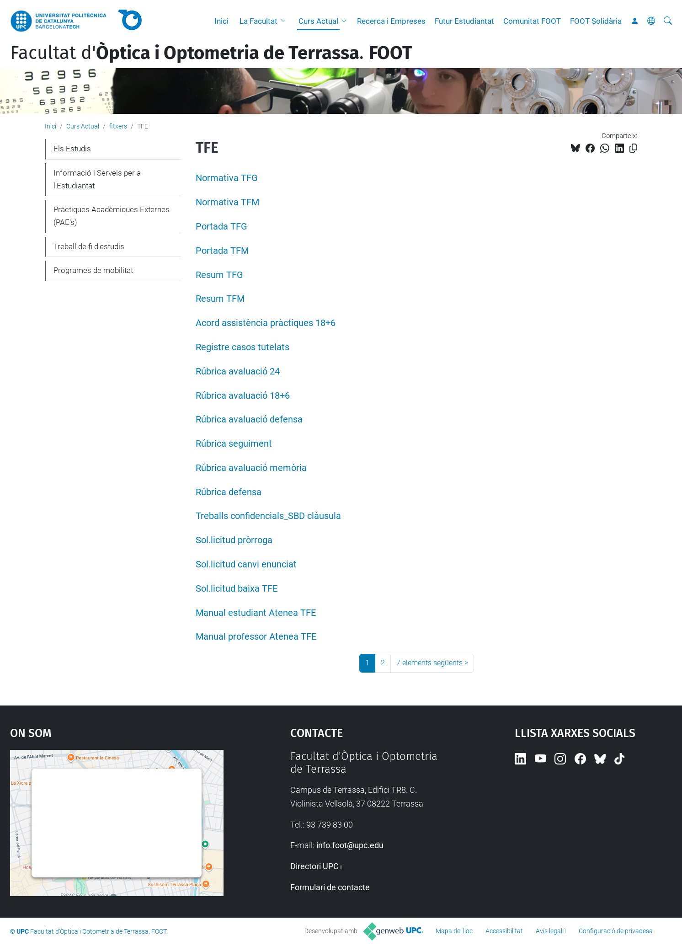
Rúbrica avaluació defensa (249, 419)
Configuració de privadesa (616, 931)
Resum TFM (220, 299)
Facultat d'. (211, 53)
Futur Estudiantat (464, 21)
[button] (285, 21)
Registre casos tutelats (242, 347)
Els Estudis (72, 148)
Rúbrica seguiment (234, 443)
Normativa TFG (227, 178)
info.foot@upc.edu (350, 845)
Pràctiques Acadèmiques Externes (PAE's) (111, 216)
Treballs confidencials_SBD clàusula (268, 516)
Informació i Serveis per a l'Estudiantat (97, 179)
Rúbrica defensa (228, 492)
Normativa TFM (227, 202)
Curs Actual (318, 21)
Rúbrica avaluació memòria (251, 468)
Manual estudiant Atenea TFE (256, 613)
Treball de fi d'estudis (88, 246)
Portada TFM (222, 251)
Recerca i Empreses (391, 21)
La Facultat (258, 21)
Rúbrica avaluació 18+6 (243, 395)
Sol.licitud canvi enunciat (246, 564)
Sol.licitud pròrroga (234, 540)
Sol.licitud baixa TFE (236, 588)
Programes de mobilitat (93, 270)
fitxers (118, 126)
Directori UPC (314, 866)
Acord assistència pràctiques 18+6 (266, 323)
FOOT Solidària (596, 21)
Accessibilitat (504, 931)
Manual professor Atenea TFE (256, 636)
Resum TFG (219, 275)
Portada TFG (221, 226)
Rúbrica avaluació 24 (238, 371)
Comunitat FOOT (532, 21)
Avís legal (549, 931)
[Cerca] (668, 21)
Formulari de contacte (330, 887)
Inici (221, 21)
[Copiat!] (633, 148)
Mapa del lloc (454, 931)
